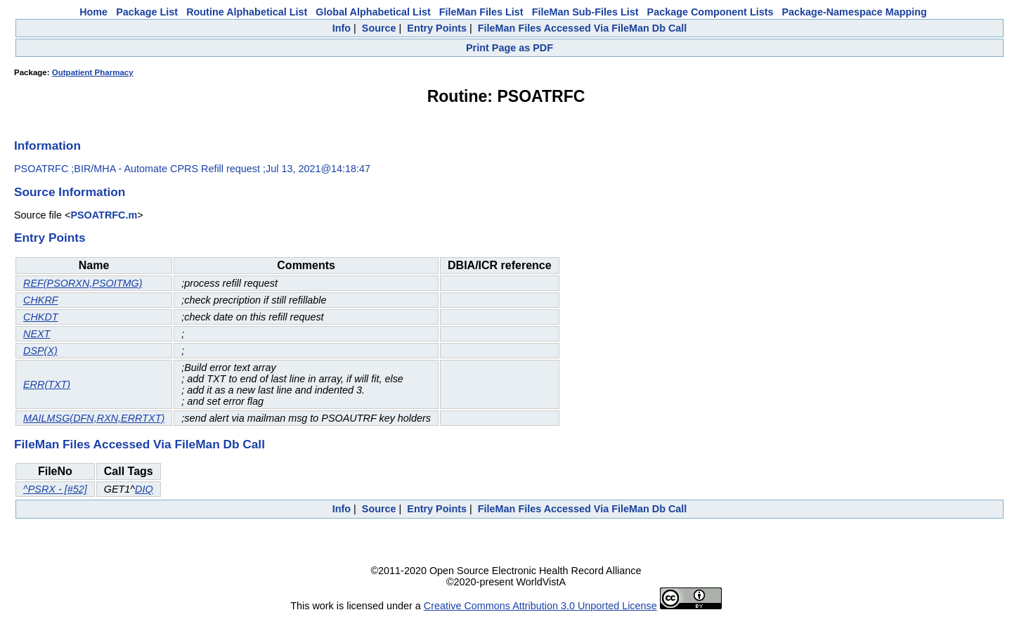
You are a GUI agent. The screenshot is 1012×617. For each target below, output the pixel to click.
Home (93, 12)
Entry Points (437, 28)
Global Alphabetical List (373, 12)
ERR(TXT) (46, 384)
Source (379, 28)
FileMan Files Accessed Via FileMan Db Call (582, 28)
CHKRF (40, 300)
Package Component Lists (710, 12)
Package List (147, 12)
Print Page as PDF (509, 47)
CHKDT (40, 317)
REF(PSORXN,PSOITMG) (83, 283)
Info (341, 28)
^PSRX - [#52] (55, 489)
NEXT (36, 333)
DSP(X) (40, 350)
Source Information (69, 192)
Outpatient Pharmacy (93, 72)
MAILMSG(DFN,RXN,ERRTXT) (93, 418)
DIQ (144, 489)
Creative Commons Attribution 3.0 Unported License (540, 605)
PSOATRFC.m (103, 215)
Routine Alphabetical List (246, 12)
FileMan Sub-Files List (585, 12)
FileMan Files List (481, 12)
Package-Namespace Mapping (854, 12)
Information (47, 145)
